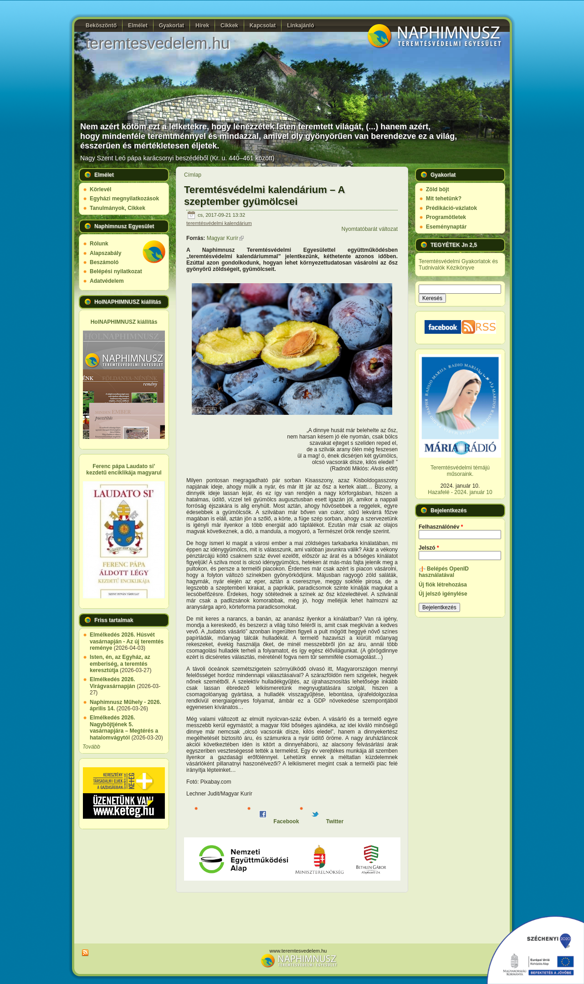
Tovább (91, 747)
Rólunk (99, 243)
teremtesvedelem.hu (157, 43)
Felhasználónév (441, 527)
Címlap (192, 175)
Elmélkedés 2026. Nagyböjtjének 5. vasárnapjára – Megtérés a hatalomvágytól (124, 727)
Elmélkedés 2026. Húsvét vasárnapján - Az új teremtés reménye (127, 641)
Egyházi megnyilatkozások (124, 198)
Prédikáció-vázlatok (451, 208)
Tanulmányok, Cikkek (117, 208)
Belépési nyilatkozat (116, 271)
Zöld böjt (437, 189)
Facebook (279, 821)
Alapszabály (105, 253)
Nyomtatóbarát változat (370, 229)
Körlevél (100, 189)
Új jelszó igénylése (443, 594)
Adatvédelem (107, 281)
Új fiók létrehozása (443, 584)
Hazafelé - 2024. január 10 (460, 492)
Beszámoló (104, 262)
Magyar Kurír (225, 238)
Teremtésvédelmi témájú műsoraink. (460, 470)
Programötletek (446, 217)
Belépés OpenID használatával (444, 572)
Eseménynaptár (446, 227)
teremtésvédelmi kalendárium (219, 223)
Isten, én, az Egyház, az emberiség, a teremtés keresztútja (120, 663)
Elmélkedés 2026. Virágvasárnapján (112, 682)
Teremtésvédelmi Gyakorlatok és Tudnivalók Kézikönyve (458, 264)
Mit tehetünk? (443, 198)
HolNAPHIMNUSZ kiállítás (124, 322)
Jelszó (429, 548)
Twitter (327, 821)
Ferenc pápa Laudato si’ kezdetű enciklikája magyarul (123, 469)
